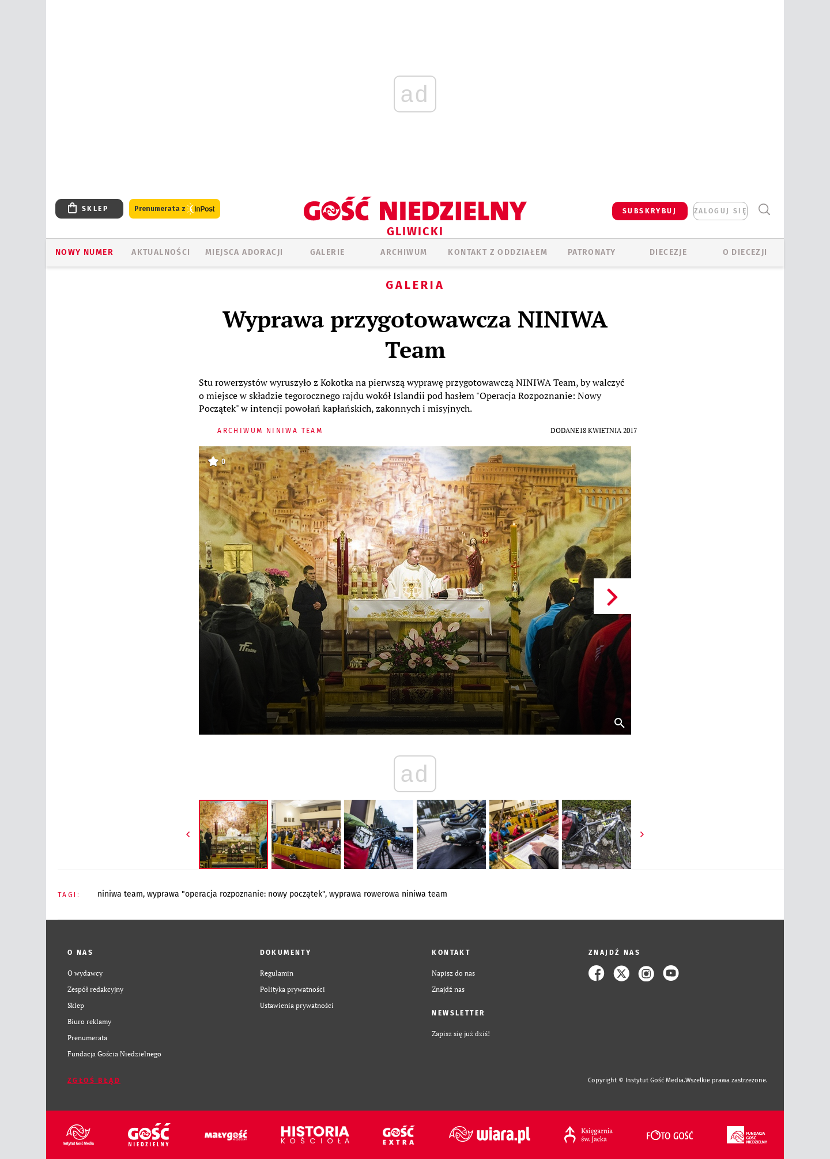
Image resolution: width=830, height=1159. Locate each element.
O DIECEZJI (745, 252)
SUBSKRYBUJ (649, 211)
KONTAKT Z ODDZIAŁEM (498, 252)
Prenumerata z (174, 209)
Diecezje (668, 252)
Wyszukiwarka (764, 209)
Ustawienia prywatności (297, 1005)
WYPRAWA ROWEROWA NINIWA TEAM (388, 894)
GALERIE (327, 252)
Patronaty (592, 252)
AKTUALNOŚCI (160, 252)
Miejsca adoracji (244, 252)
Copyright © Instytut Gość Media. (636, 1080)
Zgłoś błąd (93, 1081)
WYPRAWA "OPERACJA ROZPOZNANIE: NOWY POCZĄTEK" (236, 894)
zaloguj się (720, 211)
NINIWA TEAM (120, 894)
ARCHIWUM (403, 252)
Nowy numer (84, 252)
